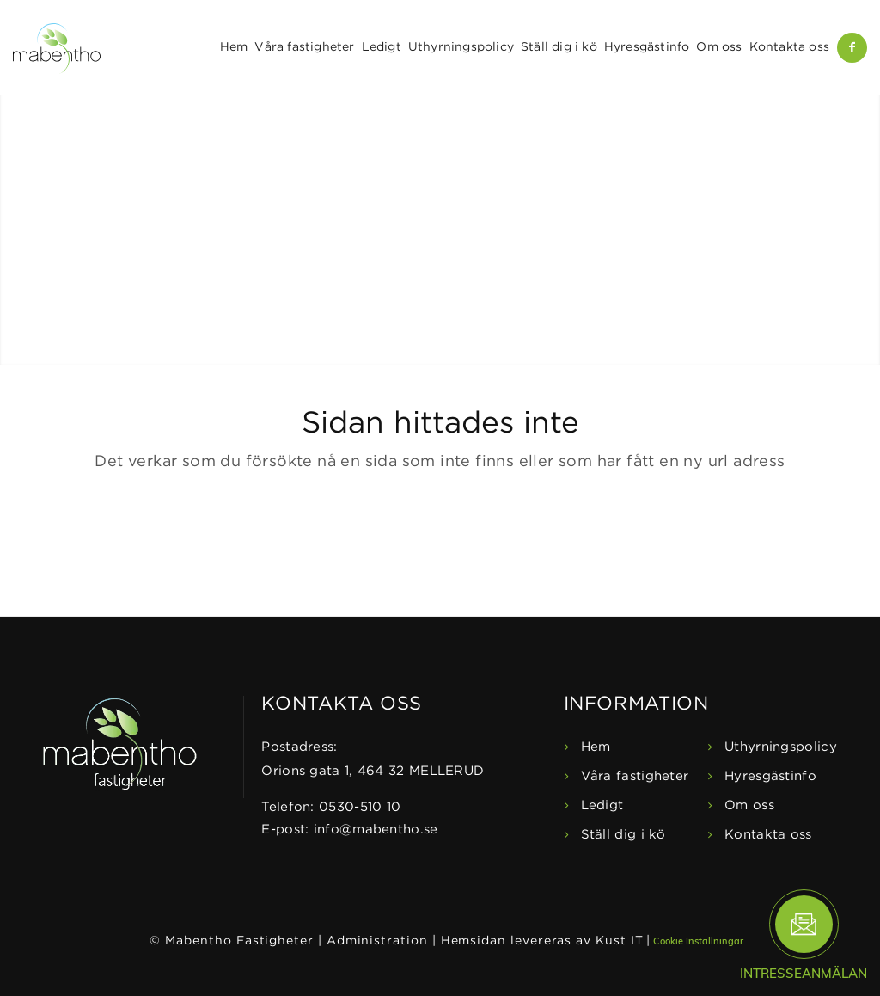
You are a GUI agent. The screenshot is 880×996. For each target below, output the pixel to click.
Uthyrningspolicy (780, 747)
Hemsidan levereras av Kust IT (542, 941)
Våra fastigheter (635, 776)
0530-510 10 (359, 807)
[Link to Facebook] (852, 48)
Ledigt (602, 805)
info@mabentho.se (376, 829)
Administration (377, 941)
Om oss (749, 805)
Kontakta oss (768, 834)
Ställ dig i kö (623, 834)
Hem (596, 747)
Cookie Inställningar (698, 941)
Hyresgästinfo (770, 776)
